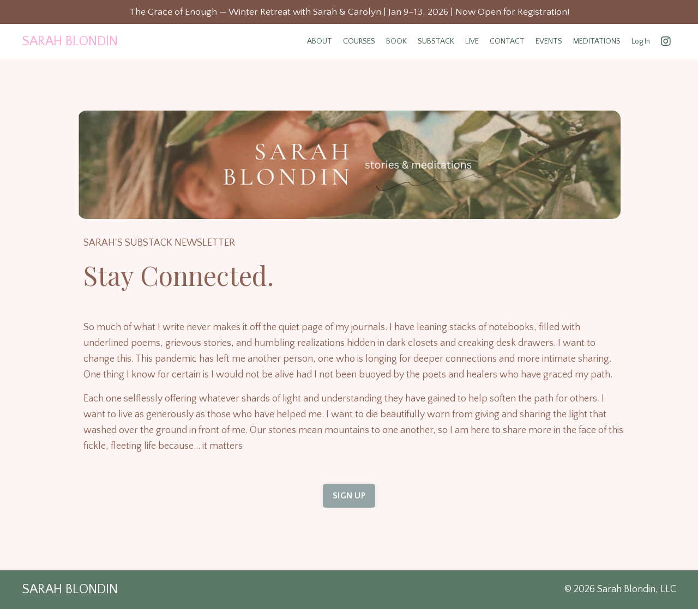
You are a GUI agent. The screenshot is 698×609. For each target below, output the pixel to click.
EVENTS (548, 42)
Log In (640, 42)
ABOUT (319, 42)
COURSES (359, 42)
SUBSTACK (436, 42)
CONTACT (507, 42)
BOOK (396, 42)
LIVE (472, 42)
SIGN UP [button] (349, 496)
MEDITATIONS (597, 42)
